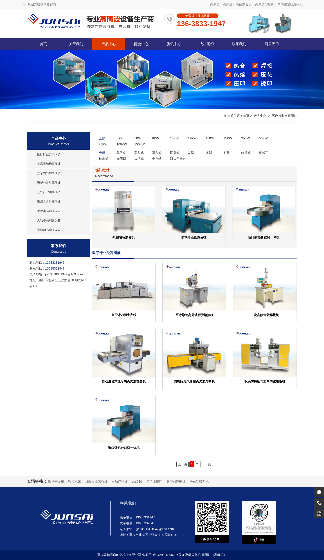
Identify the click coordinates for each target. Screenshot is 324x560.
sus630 (137, 481)
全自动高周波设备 (49, 230)
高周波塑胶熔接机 (290, 4)
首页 (43, 44)
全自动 (157, 159)
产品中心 (108, 44)
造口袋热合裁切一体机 (263, 237)
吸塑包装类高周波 (49, 182)
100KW (122, 144)
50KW (263, 138)
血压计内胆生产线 (123, 315)
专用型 (121, 159)
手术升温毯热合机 (193, 237)
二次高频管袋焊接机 (265, 315)
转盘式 (103, 159)
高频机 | (229, 4)
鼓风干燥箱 (56, 481)
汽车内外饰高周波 (49, 173)
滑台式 (157, 152)
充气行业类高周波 (49, 192)
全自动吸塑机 (199, 481)
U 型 (209, 152)
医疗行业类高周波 (284, 116)
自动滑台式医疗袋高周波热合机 (124, 381)
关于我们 (76, 44)
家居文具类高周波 (49, 201)
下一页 (206, 464)
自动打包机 (119, 481)
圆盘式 (175, 152)
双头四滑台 (178, 159)
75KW (103, 144)
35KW (245, 138)
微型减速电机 (175, 481)
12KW (192, 138)
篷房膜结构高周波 (49, 163)
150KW (139, 144)
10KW (174, 138)
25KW (227, 138)
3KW (120, 138)
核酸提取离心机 (96, 481)
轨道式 (246, 152)
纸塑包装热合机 (123, 237)
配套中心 (141, 44)
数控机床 (74, 481)
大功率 (139, 159)
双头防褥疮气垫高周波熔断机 (264, 381)
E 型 (226, 152)
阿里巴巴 (272, 44)
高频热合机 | (245, 4)
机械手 (263, 152)
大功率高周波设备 (49, 220)
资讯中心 (174, 44)
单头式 (121, 152)
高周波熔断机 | (266, 4)
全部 (102, 138)
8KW (155, 138)
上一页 (182, 464)
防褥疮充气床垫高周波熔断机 (194, 381)
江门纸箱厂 (154, 481)
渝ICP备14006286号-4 (168, 555)
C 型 (191, 152)
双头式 (139, 152)
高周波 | (216, 4)
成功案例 (206, 44)
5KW (137, 138)
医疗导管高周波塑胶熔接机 (194, 315)
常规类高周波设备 (49, 211)
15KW (210, 138)
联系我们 (239, 44)
